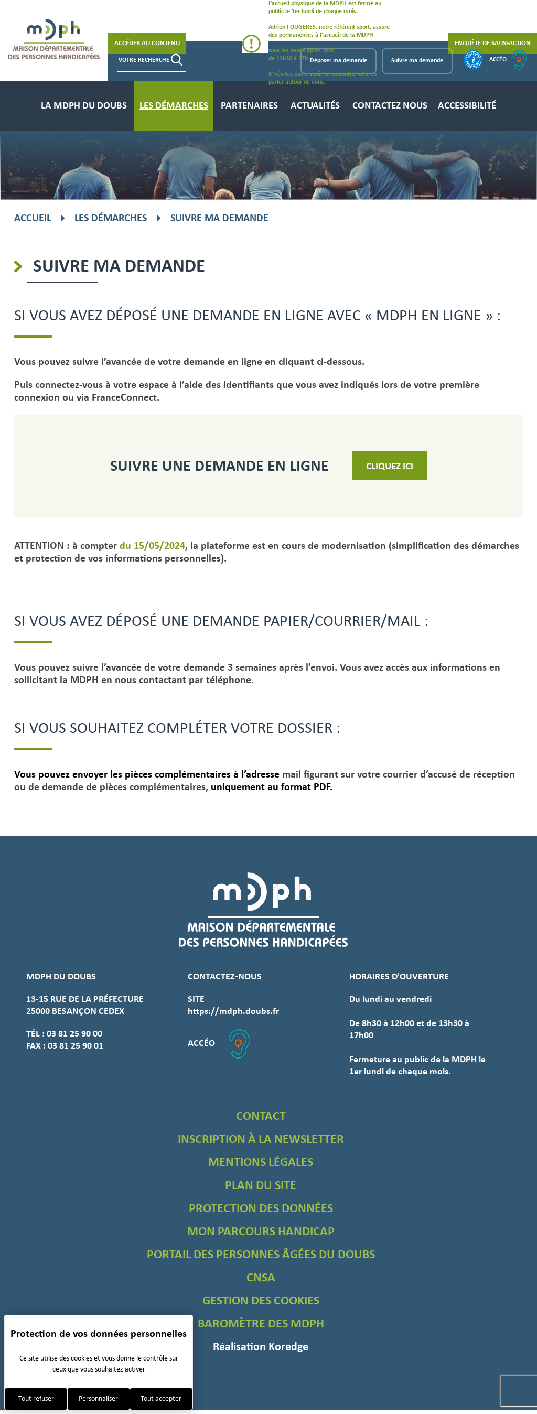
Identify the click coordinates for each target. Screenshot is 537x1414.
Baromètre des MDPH (261, 1324)
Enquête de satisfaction (493, 43)
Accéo (508, 59)
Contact (261, 1116)
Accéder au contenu (147, 43)
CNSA (260, 1278)
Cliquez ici (389, 467)
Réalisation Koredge (260, 1347)
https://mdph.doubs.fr (233, 1012)
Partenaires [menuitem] (249, 106)
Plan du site (260, 1186)
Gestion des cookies (260, 1301)
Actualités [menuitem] (315, 106)
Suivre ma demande (417, 61)
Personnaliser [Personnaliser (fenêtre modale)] (98, 1399)
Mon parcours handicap (261, 1232)
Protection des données (261, 1209)
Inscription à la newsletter (261, 1140)
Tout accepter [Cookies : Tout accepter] (161, 1399)
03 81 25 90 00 (74, 1034)
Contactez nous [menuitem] (389, 106)
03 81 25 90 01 (75, 1046)
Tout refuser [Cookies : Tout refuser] (36, 1399)
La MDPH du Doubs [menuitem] (84, 106)
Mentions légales (260, 1163)
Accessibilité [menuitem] (467, 106)
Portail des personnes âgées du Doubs (261, 1255)
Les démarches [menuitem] (173, 106)
